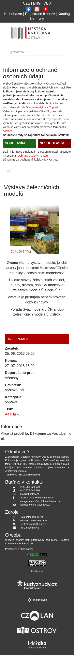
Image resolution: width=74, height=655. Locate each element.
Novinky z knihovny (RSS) (34, 520)
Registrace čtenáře (40, 14)
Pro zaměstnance (29, 527)
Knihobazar (13, 14)
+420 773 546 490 (30, 490)
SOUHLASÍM (15, 143)
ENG (37, 3)
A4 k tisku (12, 414)
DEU (47, 3)
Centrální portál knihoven (33, 524)
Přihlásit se (37, 571)
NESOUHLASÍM (52, 143)
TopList (53, 107)
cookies (7, 131)
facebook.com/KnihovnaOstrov (37, 497)
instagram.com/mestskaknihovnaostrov (41, 501)
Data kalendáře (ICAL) (32, 517)
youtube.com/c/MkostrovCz (35, 504)
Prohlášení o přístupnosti (19, 549)
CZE (26, 3)
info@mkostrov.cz (29, 494)
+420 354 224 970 (30, 487)
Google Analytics (36, 107)
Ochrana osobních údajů (33, 155)
